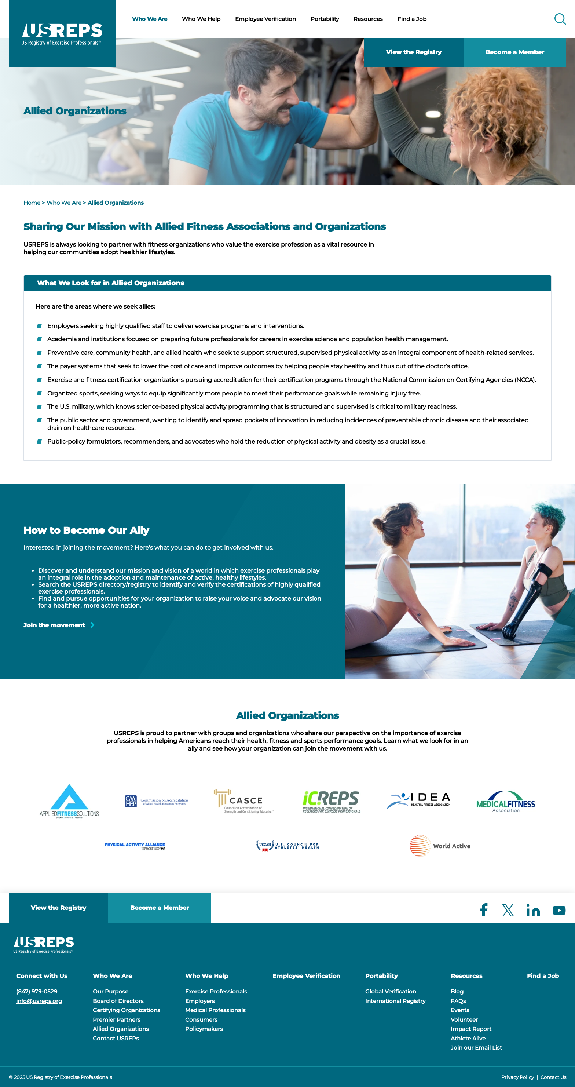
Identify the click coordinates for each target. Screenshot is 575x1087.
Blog (457, 991)
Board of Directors (118, 1000)
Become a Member (515, 52)
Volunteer (464, 1019)
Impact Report (471, 1028)
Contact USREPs (116, 1038)
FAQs (458, 1000)
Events (460, 1010)
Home (31, 202)
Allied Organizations (116, 202)
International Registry (395, 1000)
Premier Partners (116, 1019)
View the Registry (414, 52)
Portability (325, 18)
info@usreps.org (39, 1000)
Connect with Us (41, 976)
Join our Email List (476, 1047)
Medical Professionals (215, 1010)
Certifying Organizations (126, 1010)
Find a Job (412, 18)
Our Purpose (110, 991)
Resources (368, 18)
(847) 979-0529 (36, 991)
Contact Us (553, 1077)
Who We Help (201, 18)
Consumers (201, 1019)
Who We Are (149, 18)
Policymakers (204, 1028)
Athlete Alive (468, 1038)
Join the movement (54, 625)
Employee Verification (265, 18)
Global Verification (390, 991)
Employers (200, 1000)
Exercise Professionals (216, 991)
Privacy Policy (517, 1077)
